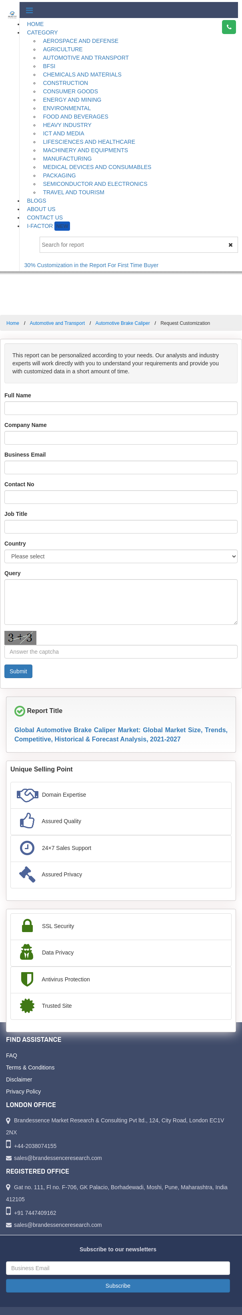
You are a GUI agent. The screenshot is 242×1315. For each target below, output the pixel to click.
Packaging (59, 175)
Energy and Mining (72, 100)
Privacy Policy (23, 1091)
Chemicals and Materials (82, 74)
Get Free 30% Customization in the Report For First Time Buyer (85, 265)
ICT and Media (63, 133)
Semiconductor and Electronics (95, 184)
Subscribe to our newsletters (118, 1249)
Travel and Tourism (73, 192)
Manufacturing (67, 158)
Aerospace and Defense (80, 41)
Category (42, 32)
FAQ (11, 1055)
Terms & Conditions (30, 1067)
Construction (65, 83)
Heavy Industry (67, 125)
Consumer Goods (70, 91)
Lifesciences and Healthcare (89, 142)
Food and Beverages (75, 116)
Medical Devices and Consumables (97, 167)
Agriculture (62, 49)
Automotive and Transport (86, 57)
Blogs (36, 200)
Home (35, 24)
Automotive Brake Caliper (123, 323)
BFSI (49, 66)
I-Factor (48, 226)
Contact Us (45, 217)
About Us (41, 209)
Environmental (67, 108)
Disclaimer (19, 1079)
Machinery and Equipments (85, 150)
